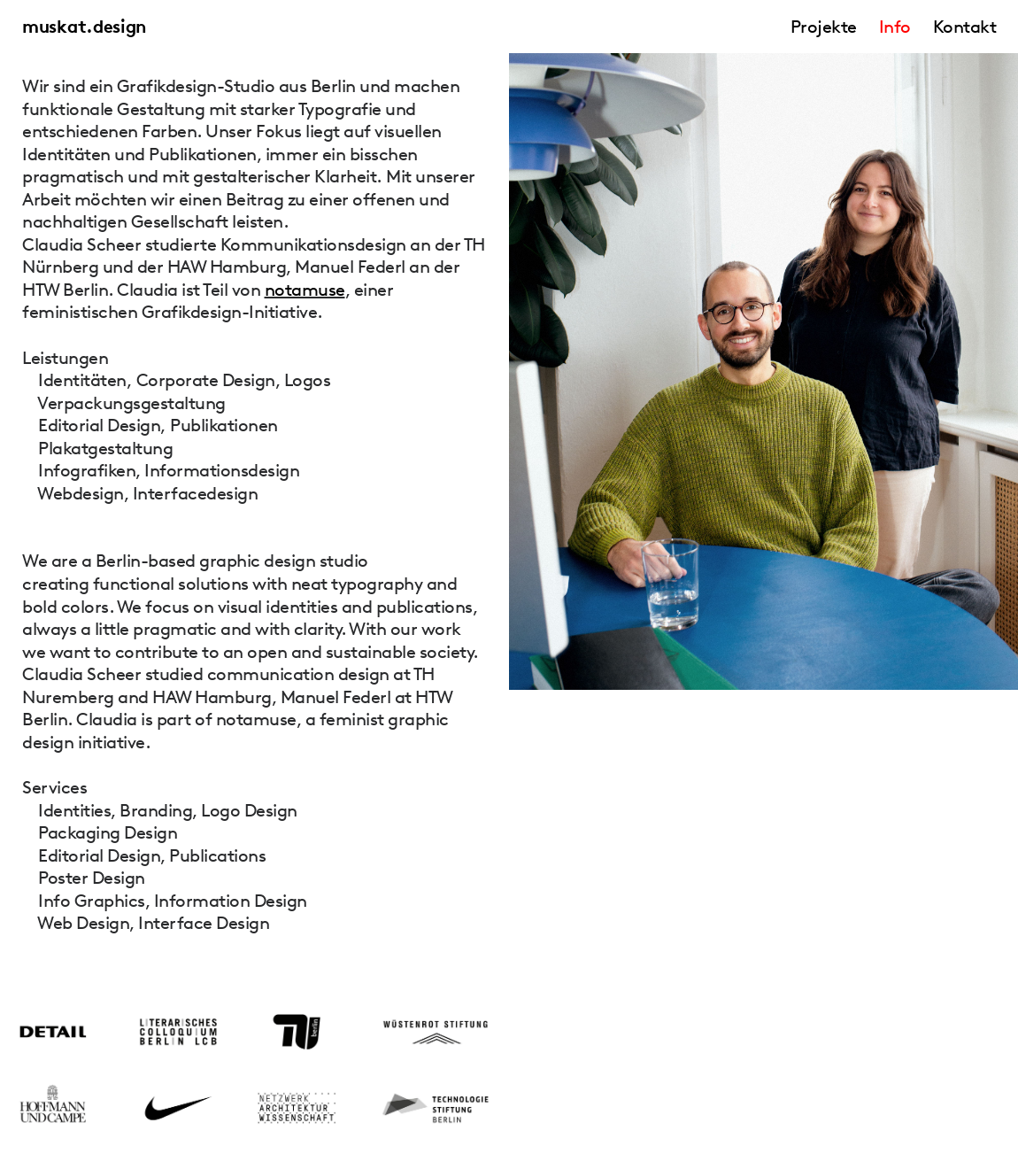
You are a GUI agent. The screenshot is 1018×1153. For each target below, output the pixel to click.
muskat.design (84, 26)
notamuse (305, 289)
